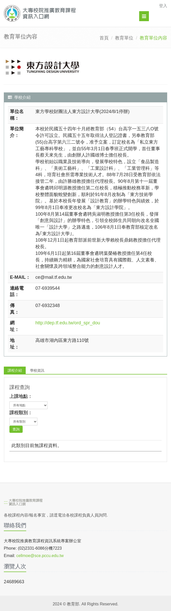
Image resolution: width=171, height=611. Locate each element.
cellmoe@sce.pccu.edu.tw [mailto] (40, 555)
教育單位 (124, 37)
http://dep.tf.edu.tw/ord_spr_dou (67, 322)
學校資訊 (37, 370)
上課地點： (20, 396)
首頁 (104, 37)
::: (6, 502)
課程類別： (20, 412)
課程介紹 (15, 370)
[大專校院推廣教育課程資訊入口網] (70, 13)
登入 (163, 6)
